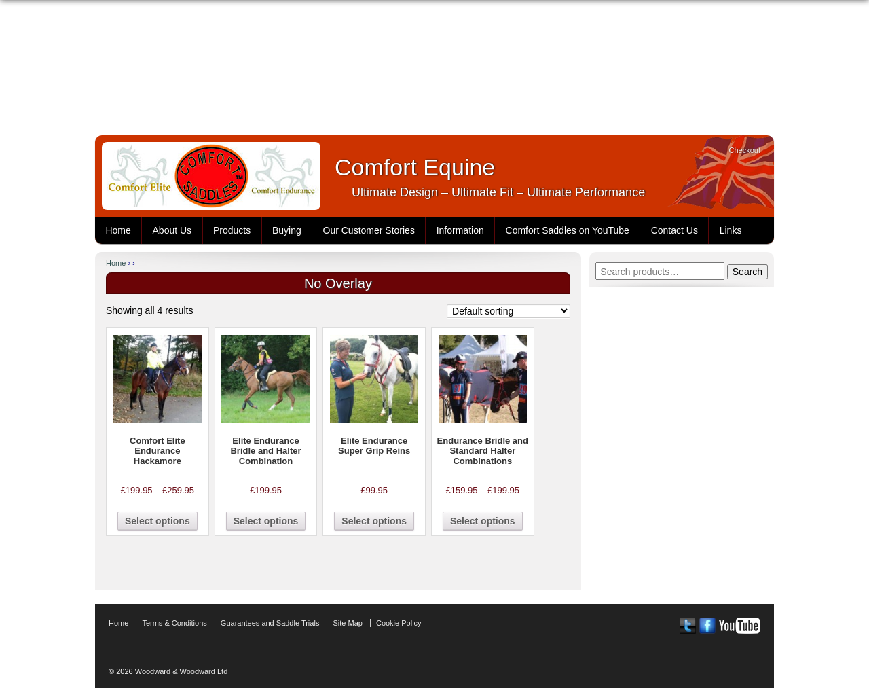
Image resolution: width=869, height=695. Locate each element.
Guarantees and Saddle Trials (270, 623)
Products (232, 230)
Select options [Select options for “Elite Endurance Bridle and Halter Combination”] (266, 521)
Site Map (347, 623)
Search (747, 271)
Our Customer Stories (369, 230)
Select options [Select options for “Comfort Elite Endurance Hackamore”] (157, 521)
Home (117, 230)
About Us (172, 230)
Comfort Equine (415, 167)
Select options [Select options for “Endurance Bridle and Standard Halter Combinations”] (482, 521)
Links (731, 230)
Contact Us (674, 230)
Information (460, 230)
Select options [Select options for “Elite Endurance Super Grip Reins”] (374, 521)
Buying (286, 230)
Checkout (744, 150)
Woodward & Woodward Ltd (180, 671)
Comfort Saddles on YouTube (567, 230)
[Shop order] (508, 311)
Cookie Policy (399, 623)
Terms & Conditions (174, 623)
